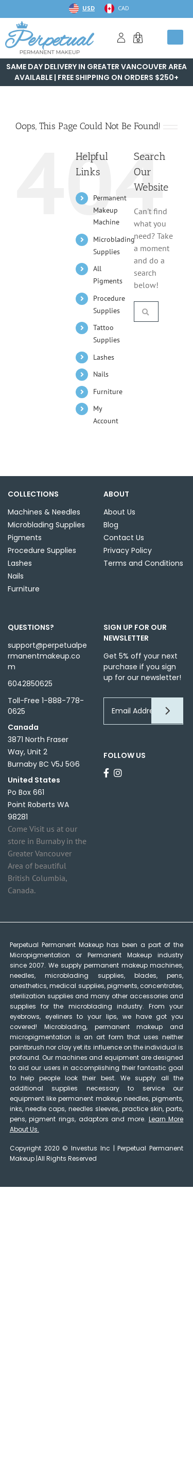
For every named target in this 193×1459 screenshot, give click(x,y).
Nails (101, 374)
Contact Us (123, 537)
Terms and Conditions (143, 563)
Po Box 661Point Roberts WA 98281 (38, 804)
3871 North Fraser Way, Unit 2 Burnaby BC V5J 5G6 (44, 751)
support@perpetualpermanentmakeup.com (47, 656)
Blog (110, 525)
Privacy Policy (127, 550)
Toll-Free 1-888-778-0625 (46, 705)
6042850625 (30, 684)
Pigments (25, 537)
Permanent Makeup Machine (110, 210)
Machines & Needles (44, 512)
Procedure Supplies (42, 550)
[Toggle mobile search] (155, 37)
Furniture (107, 391)
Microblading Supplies (46, 525)
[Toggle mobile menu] (175, 37)
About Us (119, 512)
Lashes (103, 357)
